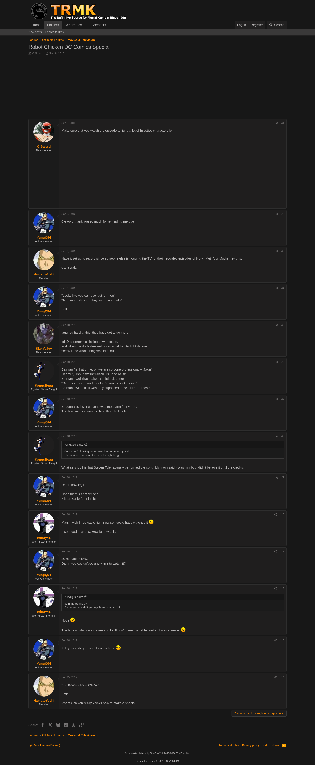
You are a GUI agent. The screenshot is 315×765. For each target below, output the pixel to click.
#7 (282, 399)
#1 (282, 123)
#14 (282, 677)
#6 (282, 362)
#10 (282, 514)
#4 (282, 288)
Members (99, 25)
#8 (282, 436)
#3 (282, 251)
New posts (35, 32)
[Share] (277, 123)
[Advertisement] (157, 88)
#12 (282, 588)
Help (266, 745)
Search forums (54, 32)
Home (36, 25)
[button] (86, 25)
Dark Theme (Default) (44, 745)
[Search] (277, 25)
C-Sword (37, 53)
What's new (74, 25)
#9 (282, 477)
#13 (282, 640)
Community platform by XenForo (157, 753)
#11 (282, 551)
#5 (282, 325)
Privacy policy (250, 745)
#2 (282, 214)
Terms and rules (229, 745)
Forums (53, 25)
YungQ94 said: (73, 444)
